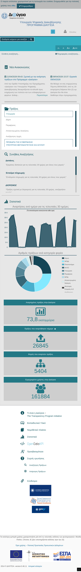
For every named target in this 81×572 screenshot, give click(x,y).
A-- (59, 48)
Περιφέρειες (11, 125)
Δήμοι (8, 120)
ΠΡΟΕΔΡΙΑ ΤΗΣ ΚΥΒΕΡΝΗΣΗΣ (19, 142)
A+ (68, 48)
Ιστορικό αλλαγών (35, 566)
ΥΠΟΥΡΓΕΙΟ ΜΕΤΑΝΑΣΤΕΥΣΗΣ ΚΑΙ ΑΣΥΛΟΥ (25, 145)
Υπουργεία (10, 114)
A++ (75, 48)
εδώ (13, 5)
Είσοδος (69, 31)
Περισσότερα (42, 95)
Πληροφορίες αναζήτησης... (68, 54)
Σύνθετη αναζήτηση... (10, 54)
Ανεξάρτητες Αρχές (13, 136)
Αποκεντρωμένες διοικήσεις (17, 131)
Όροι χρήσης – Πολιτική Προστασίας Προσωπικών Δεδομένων (39, 545)
